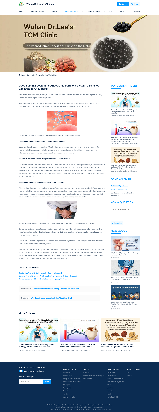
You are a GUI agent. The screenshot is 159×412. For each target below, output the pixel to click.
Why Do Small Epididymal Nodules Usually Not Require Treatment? (124, 254)
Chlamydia (66, 385)
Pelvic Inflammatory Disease (72, 382)
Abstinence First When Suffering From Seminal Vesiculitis (56, 289)
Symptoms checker (93, 12)
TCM (110, 12)
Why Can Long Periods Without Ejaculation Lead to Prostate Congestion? (124, 278)
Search (136, 4)
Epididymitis (67, 388)
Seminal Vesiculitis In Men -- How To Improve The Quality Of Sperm (43, 279)
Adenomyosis (67, 372)
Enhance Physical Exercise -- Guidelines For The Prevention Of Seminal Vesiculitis (48, 276)
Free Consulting (88, 379)
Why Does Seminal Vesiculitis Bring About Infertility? (51, 298)
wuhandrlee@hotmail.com (121, 189)
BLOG (122, 12)
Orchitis (65, 394)
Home (21, 12)
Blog (128, 372)
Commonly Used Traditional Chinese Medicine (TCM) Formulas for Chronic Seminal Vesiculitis (117, 346)
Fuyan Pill (86, 372)
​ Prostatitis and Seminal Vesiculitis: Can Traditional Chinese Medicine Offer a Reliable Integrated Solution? (77, 346)
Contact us (123, 4)
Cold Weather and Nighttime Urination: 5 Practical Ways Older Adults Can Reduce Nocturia (124, 304)
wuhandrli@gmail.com (119, 186)
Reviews (129, 375)
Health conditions (37, 12)
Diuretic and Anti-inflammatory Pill (93, 375)
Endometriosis (67, 375)
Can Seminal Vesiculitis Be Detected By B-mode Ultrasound (40, 273)
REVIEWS (136, 12)
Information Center (34, 75)
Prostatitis (66, 391)
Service (54, 12)
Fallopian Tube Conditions (71, 379)
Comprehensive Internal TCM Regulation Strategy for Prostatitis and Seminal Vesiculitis (36, 346)
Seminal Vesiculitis (49, 75)
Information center (71, 12)
